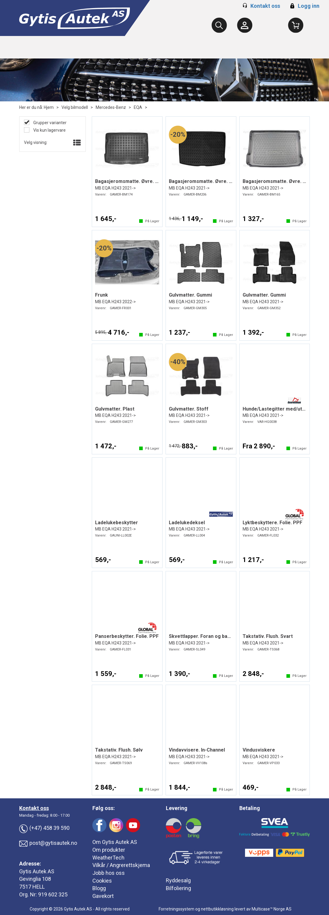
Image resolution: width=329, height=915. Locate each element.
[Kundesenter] (245, 25)
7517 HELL (32, 887)
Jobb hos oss (108, 873)
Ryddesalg (178, 880)
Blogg (99, 888)
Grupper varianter (49, 122)
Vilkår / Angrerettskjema (121, 865)
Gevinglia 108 (35, 879)
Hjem (49, 107)
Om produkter (108, 850)
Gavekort (103, 896)
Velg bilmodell (74, 107)
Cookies (102, 881)
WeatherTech (108, 857)
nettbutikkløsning (217, 909)
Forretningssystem (176, 909)
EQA (138, 107)
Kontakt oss (265, 6)
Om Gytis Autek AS (114, 842)
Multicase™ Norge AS (272, 909)
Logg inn (304, 6)
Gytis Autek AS (36, 871)
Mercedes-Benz (111, 107)
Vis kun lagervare (49, 130)
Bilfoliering (178, 888)
